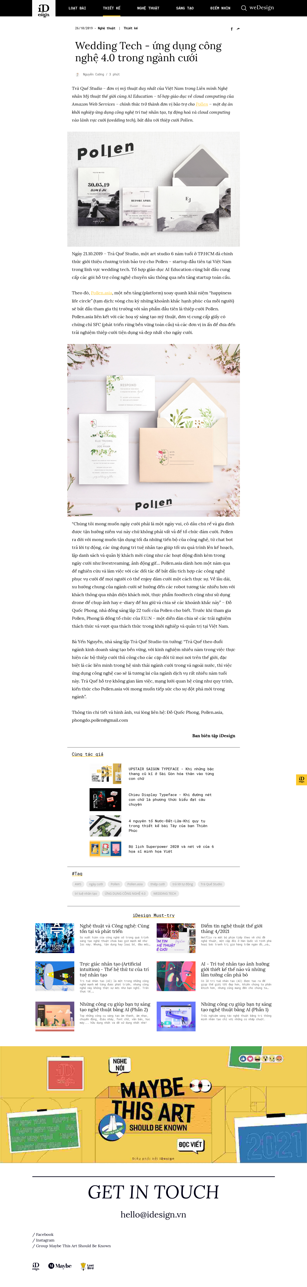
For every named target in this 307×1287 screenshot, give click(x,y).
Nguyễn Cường (94, 74)
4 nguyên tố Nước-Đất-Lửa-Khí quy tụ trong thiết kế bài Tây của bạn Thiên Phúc (168, 826)
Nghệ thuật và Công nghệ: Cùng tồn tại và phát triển (114, 928)
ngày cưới (96, 884)
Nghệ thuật (107, 28)
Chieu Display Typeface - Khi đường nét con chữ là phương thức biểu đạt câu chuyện (170, 799)
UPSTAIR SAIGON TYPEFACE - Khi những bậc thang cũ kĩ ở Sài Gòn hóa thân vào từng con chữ (171, 773)
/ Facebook (43, 1234)
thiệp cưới (158, 884)
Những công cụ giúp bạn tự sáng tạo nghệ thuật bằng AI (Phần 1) (236, 1006)
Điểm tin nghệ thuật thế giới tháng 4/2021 (231, 928)
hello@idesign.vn (154, 1214)
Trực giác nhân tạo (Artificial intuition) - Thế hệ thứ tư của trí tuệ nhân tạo (114, 969)
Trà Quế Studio (211, 884)
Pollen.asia (101, 292)
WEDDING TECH (164, 893)
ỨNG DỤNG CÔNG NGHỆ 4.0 (125, 893)
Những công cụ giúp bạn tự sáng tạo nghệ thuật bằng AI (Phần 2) (115, 1006)
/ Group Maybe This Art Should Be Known (71, 1245)
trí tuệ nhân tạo (86, 893)
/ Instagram (43, 1240)
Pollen (202, 104)
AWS (78, 884)
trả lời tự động (183, 884)
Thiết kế (131, 28)
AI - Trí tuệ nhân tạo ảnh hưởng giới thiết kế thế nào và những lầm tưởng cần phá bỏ (235, 969)
